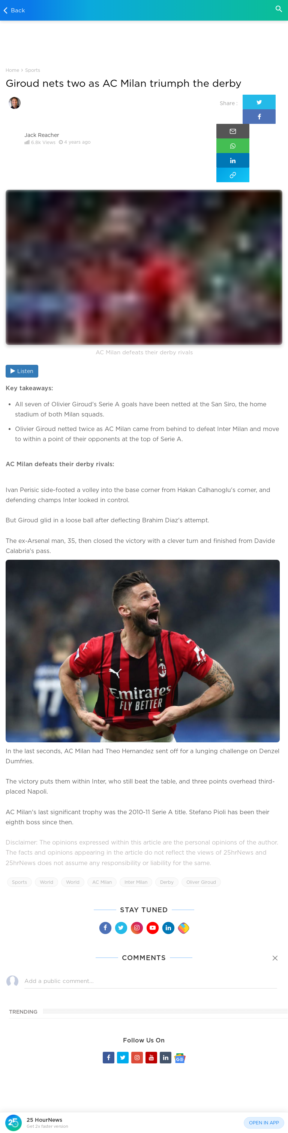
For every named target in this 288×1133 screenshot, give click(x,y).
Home (12, 70)
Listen (21, 300)
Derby (167, 811)
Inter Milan (135, 811)
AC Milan (102, 811)
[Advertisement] (144, 42)
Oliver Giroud (201, 811)
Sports (32, 70)
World (46, 811)
